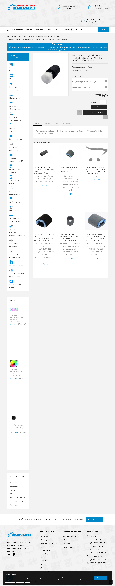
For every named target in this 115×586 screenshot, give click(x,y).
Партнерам (39, 30)
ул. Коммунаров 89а (98, 560)
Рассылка (68, 547)
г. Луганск (94, 536)
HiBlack (89, 67)
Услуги (29, 30)
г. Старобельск (96, 556)
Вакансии (13, 482)
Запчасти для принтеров (42, 36)
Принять (100, 578)
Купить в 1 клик (95, 112)
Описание (37, 123)
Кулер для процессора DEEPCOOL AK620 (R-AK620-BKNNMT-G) (18, 426)
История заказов (70, 540)
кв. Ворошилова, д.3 (98, 552)
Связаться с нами (16, 501)
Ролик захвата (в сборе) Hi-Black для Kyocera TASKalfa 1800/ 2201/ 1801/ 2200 (39, 39)
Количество (93, 102)
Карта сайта (14, 505)
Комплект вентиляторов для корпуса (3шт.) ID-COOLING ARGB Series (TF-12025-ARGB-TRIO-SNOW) (17, 320)
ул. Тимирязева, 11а (97, 543)
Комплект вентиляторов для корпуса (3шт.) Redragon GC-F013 (16, 372)
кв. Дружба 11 (95, 539)
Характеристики (52, 123)
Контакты (69, 30)
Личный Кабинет (71, 536)
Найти (103, 30)
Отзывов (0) (67, 123)
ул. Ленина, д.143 (96, 549)
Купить (99, 107)
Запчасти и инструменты (20, 36)
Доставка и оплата (15, 30)
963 (69, 8)
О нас (12, 494)
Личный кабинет (54, 30)
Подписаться (94, 519)
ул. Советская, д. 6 (97, 546)
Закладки (68, 544)
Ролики (57, 36)
